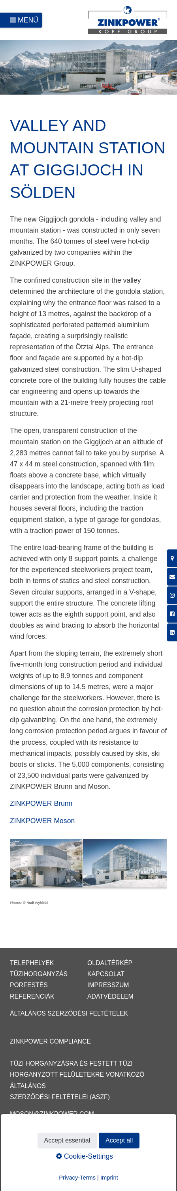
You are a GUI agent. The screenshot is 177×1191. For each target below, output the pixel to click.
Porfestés (29, 985)
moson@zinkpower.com (52, 1114)
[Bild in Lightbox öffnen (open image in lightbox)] (88, 867)
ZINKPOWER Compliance (50, 1041)
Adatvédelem (110, 996)
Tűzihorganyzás (39, 974)
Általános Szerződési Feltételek (69, 1013)
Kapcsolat (105, 974)
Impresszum (108, 985)
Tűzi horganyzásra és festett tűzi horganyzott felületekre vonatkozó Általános (77, 1074)
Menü (28, 20)
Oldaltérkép (109, 963)
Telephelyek (32, 963)
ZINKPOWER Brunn (41, 803)
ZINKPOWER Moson (42, 821)
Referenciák (32, 996)
